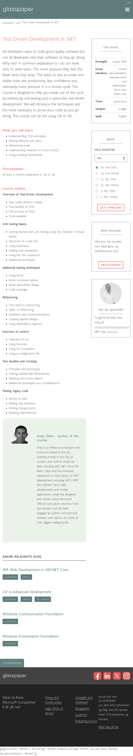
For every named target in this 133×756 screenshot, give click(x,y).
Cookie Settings (12, 662)
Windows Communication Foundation (33, 614)
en (129, 2)
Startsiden (8, 22)
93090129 (112, 331)
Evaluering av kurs (86, 721)
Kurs (18, 22)
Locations (81, 714)
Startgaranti (82, 708)
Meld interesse (111, 264)
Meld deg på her (109, 727)
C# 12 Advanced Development (27, 592)
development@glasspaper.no (112, 327)
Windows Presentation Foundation (31, 636)
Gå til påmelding (111, 207)
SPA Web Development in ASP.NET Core (35, 570)
